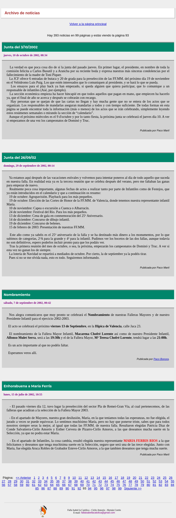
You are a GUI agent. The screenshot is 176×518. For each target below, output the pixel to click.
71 (94, 485)
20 (134, 477)
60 (27, 485)
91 (73, 488)
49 (136, 481)
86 (43, 488)
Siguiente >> (133, 488)
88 (55, 488)
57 (9, 485)
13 (92, 477)
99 (119, 488)
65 (57, 485)
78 (136, 485)
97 (107, 488)
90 (67, 488)
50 (142, 481)
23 (152, 477)
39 (76, 481)
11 (80, 477)
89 (61, 488)
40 (81, 481)
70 (88, 485)
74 (112, 485)
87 (49, 488)
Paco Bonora (161, 359)
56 (3, 485)
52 (154, 481)
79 (142, 485)
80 (148, 485)
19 (128, 477)
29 (15, 481)
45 (112, 481)
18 (122, 477)
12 (86, 477)
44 (106, 481)
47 (124, 481)
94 (89, 488)
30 (21, 481)
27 (3, 481)
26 (170, 477)
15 (104, 477)
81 (154, 485)
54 (166, 481)
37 (64, 481)
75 (118, 485)
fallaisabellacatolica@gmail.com (97, 512)
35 (51, 481)
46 (118, 481)
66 (64, 485)
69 (81, 485)
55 (172, 481)
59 (21, 485)
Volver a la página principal (87, 24)
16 (110, 477)
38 (70, 481)
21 (140, 477)
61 (33, 485)
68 (76, 485)
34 (45, 481)
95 (95, 488)
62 (39, 485)
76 (124, 485)
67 (70, 485)
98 (113, 488)
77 (130, 485)
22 (146, 477)
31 (27, 481)
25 (164, 477)
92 (79, 488)
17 (116, 477)
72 (100, 485)
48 (130, 481)
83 (166, 485)
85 (37, 488)
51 (148, 481)
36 (57, 481)
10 (74, 477)
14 (98, 477)
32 (33, 481)
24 (158, 477)
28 (9, 481)
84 (172, 485)
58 (15, 485)
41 (88, 481)
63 (45, 485)
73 (106, 485)
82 (160, 485)
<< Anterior (23, 477)
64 (51, 485)
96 (101, 488)
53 (160, 481)
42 (94, 481)
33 (39, 481)
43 (100, 481)
